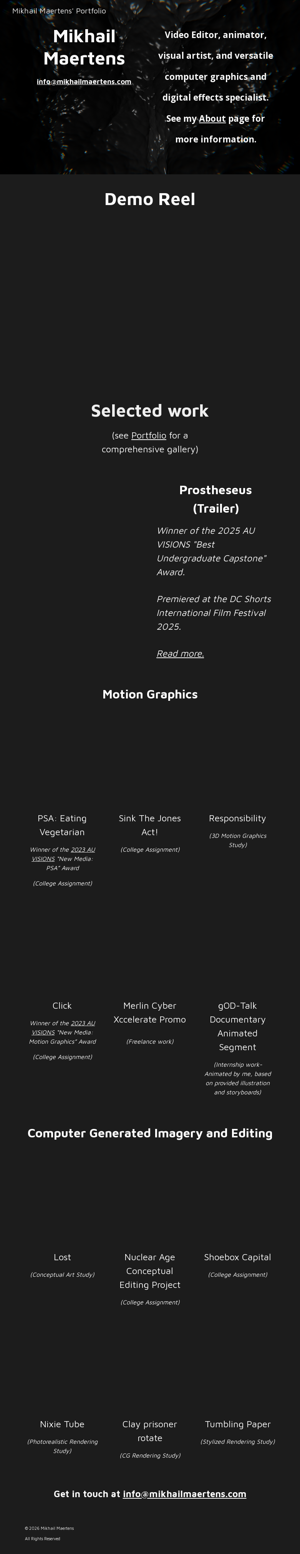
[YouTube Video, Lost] (62, 1204)
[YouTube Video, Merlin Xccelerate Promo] (150, 952)
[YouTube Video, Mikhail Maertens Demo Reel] (150, 304)
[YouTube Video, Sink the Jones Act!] (150, 765)
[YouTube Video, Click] (62, 952)
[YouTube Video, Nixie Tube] (62, 1371)
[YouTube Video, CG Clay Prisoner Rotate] (150, 1371)
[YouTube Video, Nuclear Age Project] (150, 1204)
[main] (84, 56)
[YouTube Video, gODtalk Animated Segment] (237, 952)
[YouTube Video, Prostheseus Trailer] (84, 519)
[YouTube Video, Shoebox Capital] (237, 1204)
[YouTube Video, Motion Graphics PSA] (62, 765)
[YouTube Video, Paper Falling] (237, 1371)
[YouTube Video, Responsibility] (237, 765)
